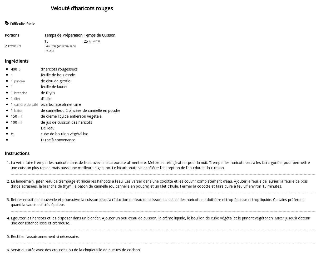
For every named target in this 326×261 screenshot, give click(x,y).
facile (30, 23)
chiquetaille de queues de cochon (111, 249)
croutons (59, 249)
